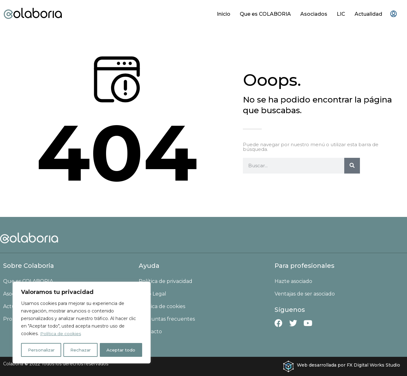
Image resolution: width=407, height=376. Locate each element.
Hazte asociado (293, 281)
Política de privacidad (165, 281)
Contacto (150, 332)
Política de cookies (60, 334)
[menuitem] (393, 14)
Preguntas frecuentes (167, 319)
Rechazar (81, 350)
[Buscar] (352, 166)
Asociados (313, 14)
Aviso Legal (152, 294)
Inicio (223, 14)
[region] (82, 322)
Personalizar (41, 350)
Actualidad (368, 14)
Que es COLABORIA (265, 14)
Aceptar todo (121, 350)
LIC (341, 14)
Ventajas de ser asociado (305, 294)
